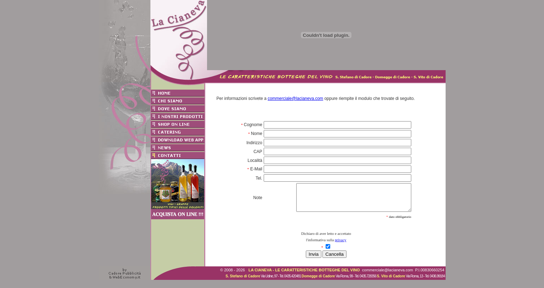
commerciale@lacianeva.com (295, 98)
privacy (340, 245)
